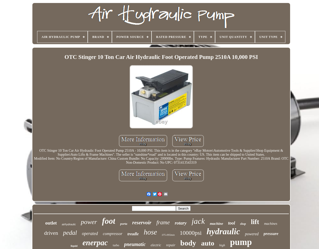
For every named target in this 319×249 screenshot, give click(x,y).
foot (108, 221)
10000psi (191, 233)
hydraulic (223, 231)
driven (51, 233)
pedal (70, 232)
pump (241, 242)
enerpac (95, 242)
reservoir (141, 223)
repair (170, 245)
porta (123, 224)
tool (231, 223)
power (89, 222)
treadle (133, 234)
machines (270, 224)
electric (156, 245)
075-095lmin (168, 235)
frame (163, 222)
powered (252, 234)
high (222, 245)
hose (150, 232)
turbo (116, 245)
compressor (113, 233)
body (188, 243)
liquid (74, 245)
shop (243, 224)
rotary (181, 223)
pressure (271, 233)
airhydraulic (69, 224)
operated (90, 233)
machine (216, 224)
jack (198, 221)
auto (207, 243)
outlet (51, 223)
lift (255, 222)
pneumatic (135, 244)
